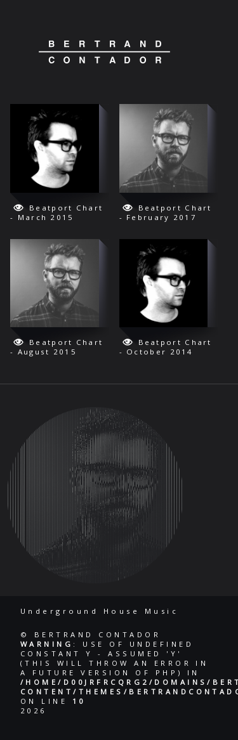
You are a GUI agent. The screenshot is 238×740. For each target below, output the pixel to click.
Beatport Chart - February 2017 (165, 212)
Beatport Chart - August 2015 (56, 346)
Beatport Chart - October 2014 (165, 346)
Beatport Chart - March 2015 (56, 212)
